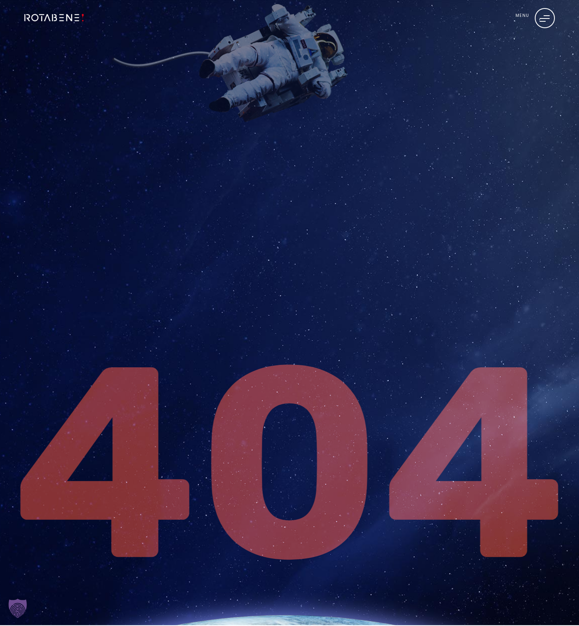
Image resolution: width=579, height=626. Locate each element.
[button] (17, 608)
